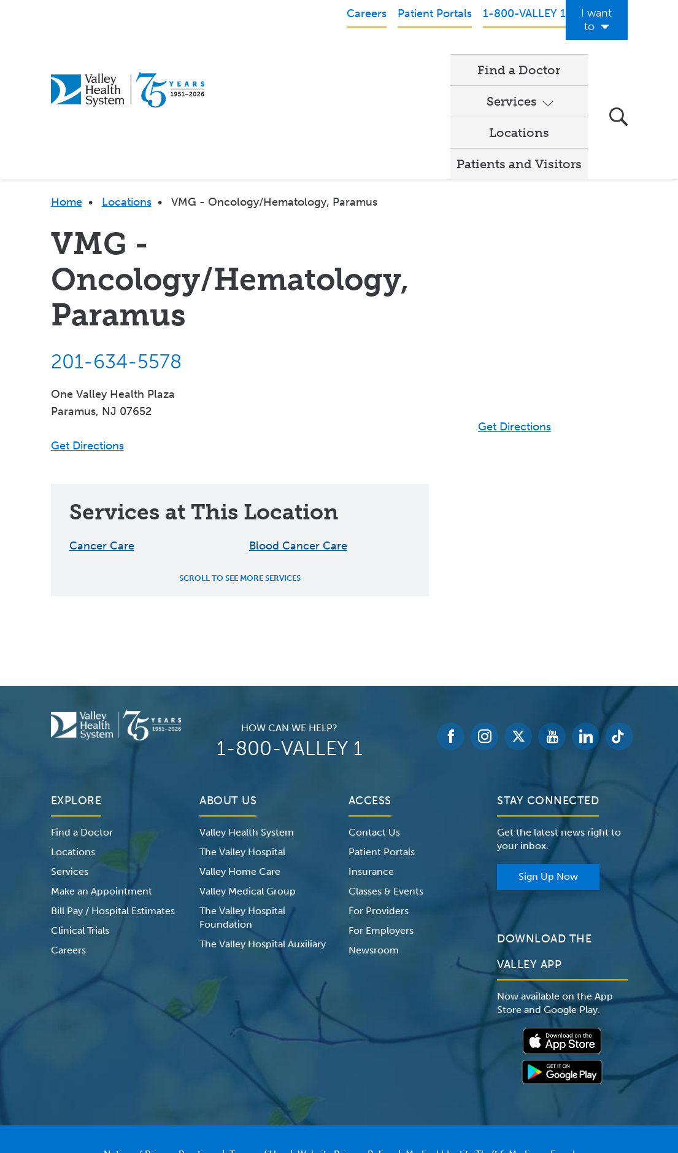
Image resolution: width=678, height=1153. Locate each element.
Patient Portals (382, 744)
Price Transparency (344, 1060)
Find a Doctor (253, 56)
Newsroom (374, 842)
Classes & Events (386, 783)
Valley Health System (246, 724)
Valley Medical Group (247, 783)
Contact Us (374, 724)
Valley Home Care (239, 763)
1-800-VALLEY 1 (290, 640)
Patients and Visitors (519, 56)
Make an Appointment (101, 783)
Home (66, 94)
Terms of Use (257, 1046)
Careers (68, 842)
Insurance (371, 763)
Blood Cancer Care (298, 438)
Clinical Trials (80, 822)
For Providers (379, 803)
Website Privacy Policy (345, 1046)
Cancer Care (101, 438)
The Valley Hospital (242, 744)
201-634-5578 (116, 253)
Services (332, 56)
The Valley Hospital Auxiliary (262, 836)
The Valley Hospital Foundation (242, 809)
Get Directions (87, 337)
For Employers (381, 822)
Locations (414, 56)
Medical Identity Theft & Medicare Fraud (490, 1046)
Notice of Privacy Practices (160, 1046)
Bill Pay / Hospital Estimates (113, 803)
